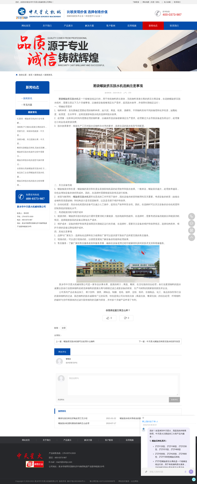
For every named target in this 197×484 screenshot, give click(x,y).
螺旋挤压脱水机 (81, 197)
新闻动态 (153, 25)
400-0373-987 (191, 216)
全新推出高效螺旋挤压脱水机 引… (32, 168)
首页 (30, 75)
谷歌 (157, 2)
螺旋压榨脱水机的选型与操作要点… (30, 162)
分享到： (58, 335)
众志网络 (134, 481)
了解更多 (136, 2)
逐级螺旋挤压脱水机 (68, 99)
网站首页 (26, 25)
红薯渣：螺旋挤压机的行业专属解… (30, 121)
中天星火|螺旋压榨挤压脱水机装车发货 (163, 341)
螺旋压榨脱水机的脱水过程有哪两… (30, 183)
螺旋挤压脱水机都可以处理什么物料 (79, 341)
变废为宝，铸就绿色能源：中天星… (30, 133)
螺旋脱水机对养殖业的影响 (131, 418)
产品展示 (68, 25)
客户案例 (110, 25)
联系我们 (177, 2)
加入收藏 (167, 2)
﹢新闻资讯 (26, 98)
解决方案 (89, 25)
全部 (64, 328)
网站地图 (146, 2)
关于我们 (47, 25)
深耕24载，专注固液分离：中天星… (30, 141)
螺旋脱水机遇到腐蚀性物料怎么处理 (73, 423)
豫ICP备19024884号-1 (76, 481)
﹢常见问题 (26, 105)
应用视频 (132, 25)
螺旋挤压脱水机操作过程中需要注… (30, 154)
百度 (152, 2)
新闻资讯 (48, 75)
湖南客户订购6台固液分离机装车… (32, 127)
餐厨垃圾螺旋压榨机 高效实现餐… (32, 148)
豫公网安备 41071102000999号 (102, 481)
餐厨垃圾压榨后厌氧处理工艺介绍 (72, 418)
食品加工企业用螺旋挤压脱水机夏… (30, 174)
